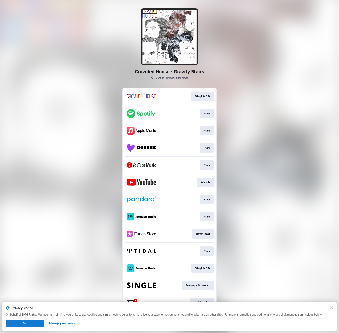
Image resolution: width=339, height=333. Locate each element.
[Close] (331, 307)
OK (25, 323)
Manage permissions (62, 323)
